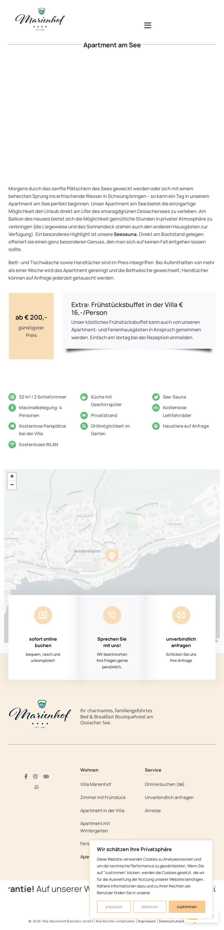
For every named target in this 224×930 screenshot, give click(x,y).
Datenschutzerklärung (177, 921)
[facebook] (26, 776)
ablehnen (149, 906)
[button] (112, 556)
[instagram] (35, 776)
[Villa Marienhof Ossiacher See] (40, 9)
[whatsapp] (37, 787)
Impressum (147, 921)
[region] (151, 879)
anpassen (114, 906)
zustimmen (187, 906)
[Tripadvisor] (46, 776)
